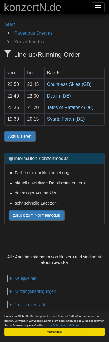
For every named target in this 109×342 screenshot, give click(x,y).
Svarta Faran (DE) (66, 119)
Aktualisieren (19, 136)
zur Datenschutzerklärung (64, 325)
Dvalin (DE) (59, 95)
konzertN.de (32, 7)
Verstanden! (54, 332)
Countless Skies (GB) (69, 84)
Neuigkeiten (22, 278)
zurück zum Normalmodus (36, 215)
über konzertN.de (27, 304)
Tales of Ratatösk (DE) (70, 107)
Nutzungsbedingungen (32, 291)
